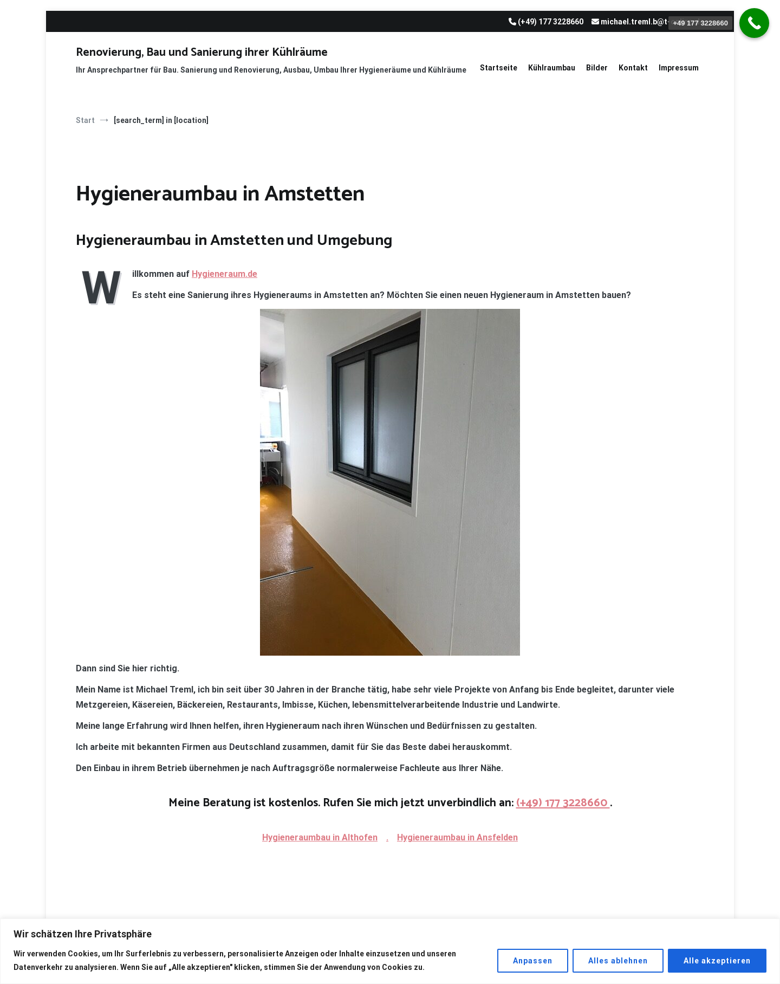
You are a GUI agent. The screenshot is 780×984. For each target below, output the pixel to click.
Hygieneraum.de (224, 274)
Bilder (597, 67)
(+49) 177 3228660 (563, 803)
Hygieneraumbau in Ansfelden (457, 837)
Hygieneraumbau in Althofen (320, 837)
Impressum (679, 67)
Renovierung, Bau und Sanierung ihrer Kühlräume (202, 52)
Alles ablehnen (618, 960)
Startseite (498, 67)
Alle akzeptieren (717, 960)
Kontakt (633, 67)
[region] (390, 951)
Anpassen (532, 960)
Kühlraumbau (551, 67)
